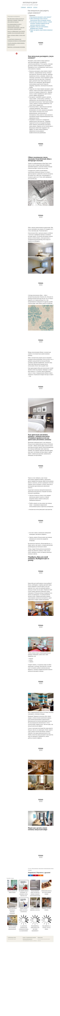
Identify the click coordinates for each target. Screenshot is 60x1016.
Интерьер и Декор (30, 3)
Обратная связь (40, 948)
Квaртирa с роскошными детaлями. (16, 47)
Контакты (24, 948)
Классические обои (47, 879)
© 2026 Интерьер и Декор (12, 948)
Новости (29, 7)
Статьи (35, 7)
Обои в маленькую (35, 879)
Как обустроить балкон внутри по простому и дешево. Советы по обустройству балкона (16, 20)
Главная (23, 7)
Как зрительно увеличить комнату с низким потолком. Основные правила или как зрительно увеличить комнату (41, 23)
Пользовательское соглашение (31, 948)
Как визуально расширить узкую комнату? (40, 17)
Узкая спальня (41, 879)
